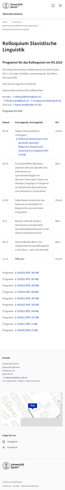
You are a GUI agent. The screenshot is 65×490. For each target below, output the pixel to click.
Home (4, 22)
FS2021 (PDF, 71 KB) (27, 324)
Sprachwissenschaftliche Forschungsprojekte (19, 25)
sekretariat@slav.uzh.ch (16, 377)
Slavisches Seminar (12, 14)
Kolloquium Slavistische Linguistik (15, 29)
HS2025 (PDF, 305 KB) (28, 272)
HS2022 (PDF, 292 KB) (28, 304)
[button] (58, 396)
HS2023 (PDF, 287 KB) (28, 298)
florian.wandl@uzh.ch (17, 100)
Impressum (6, 486)
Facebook (9, 447)
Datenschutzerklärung (29, 486)
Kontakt (16, 486)
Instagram (10, 441)
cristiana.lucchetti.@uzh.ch (47, 100)
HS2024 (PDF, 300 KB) (28, 285)
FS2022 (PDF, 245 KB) (28, 311)
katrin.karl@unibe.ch (26, 104)
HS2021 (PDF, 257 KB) (28, 317)
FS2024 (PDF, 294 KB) (28, 292)
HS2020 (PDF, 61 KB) (27, 330)
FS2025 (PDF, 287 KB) (28, 279)
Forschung (16, 22)
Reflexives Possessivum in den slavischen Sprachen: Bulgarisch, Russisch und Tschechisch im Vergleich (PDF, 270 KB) (33, 146)
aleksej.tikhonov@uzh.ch (28, 96)
